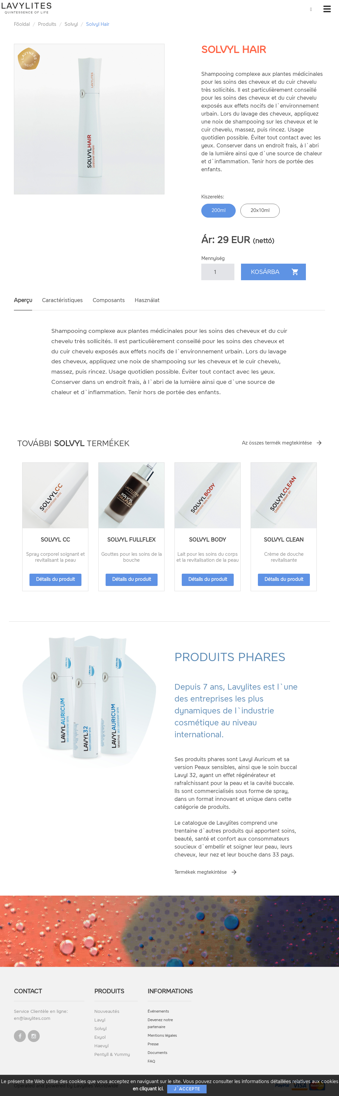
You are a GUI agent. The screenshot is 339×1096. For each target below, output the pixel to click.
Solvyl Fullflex (131, 540)
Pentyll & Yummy (112, 1054)
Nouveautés (106, 1011)
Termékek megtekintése (200, 872)
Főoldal (22, 24)
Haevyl (101, 1045)
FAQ (151, 1061)
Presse (153, 1044)
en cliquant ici (148, 1089)
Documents (157, 1053)
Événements (158, 1011)
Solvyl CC (55, 540)
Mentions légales (162, 1035)
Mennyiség (213, 258)
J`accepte (187, 1089)
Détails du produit (55, 579)
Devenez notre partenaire (160, 1023)
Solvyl (71, 24)
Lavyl (99, 1020)
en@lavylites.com (32, 1018)
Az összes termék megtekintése (277, 443)
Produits (47, 24)
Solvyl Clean (284, 540)
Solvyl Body (207, 540)
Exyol (100, 1037)
